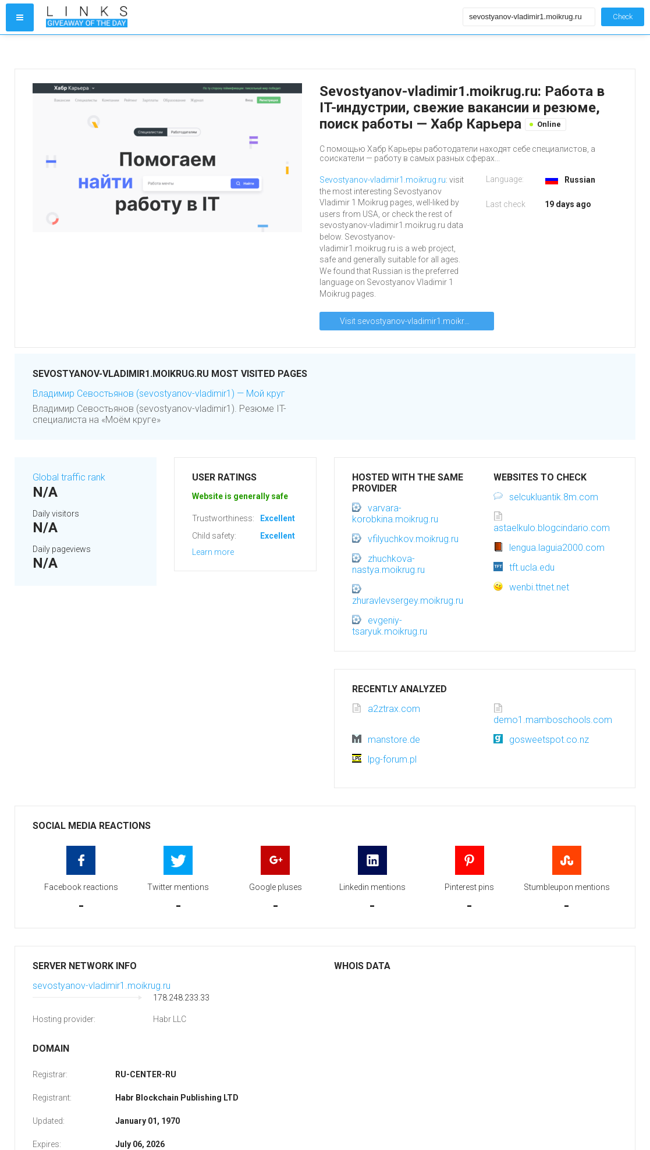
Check (623, 16)
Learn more (213, 552)
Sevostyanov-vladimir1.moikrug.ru (382, 179)
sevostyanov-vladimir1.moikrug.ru (102, 985)
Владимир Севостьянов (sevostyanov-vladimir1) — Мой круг (159, 393)
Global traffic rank (69, 477)
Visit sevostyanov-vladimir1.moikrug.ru (411, 321)
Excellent (277, 518)
